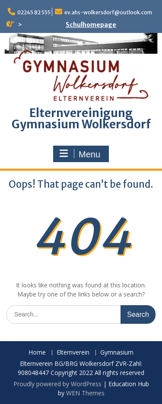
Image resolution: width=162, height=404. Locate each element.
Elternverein (73, 352)
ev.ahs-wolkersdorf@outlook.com (108, 12)
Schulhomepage (91, 25)
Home (37, 352)
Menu (80, 154)
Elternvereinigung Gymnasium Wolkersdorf (81, 118)
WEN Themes (85, 393)
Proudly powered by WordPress (57, 384)
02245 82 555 (34, 12)
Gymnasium (116, 352)
